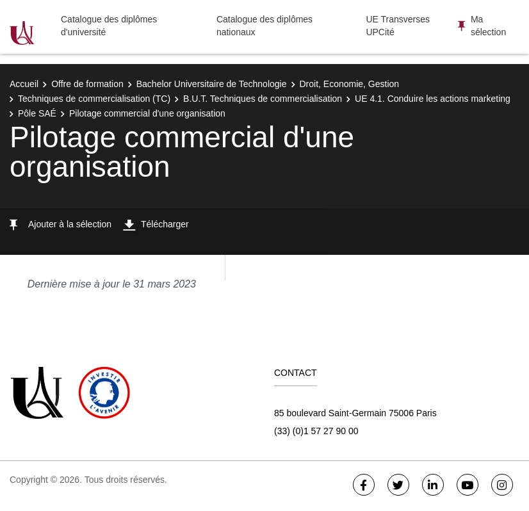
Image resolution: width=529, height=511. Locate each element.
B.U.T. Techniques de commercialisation (262, 98)
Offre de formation (87, 84)
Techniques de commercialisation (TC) (94, 98)
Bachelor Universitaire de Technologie (211, 84)
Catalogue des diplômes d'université (109, 25)
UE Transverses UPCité (398, 25)
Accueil (24, 84)
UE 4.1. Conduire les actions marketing (432, 98)
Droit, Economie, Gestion (350, 84)
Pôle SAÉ (37, 113)
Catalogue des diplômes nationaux (264, 25)
